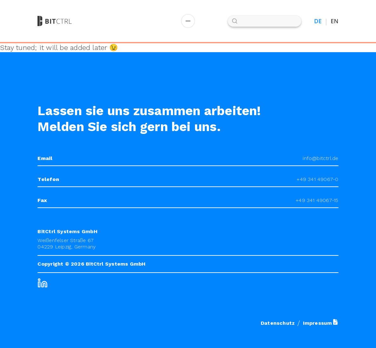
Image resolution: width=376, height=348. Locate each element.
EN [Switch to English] (334, 21)
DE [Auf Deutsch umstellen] (318, 21)
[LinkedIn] (42, 283)
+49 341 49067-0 (317, 179)
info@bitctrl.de (320, 158)
